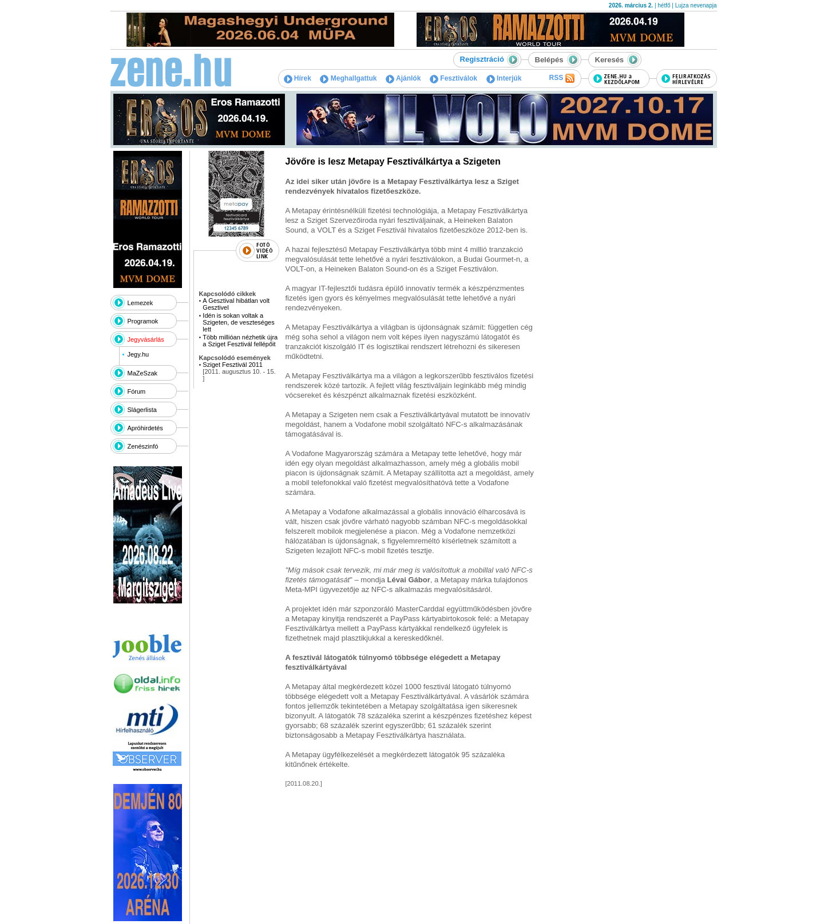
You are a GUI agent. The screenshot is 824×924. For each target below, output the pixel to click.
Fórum (137, 391)
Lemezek (140, 302)
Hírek (297, 78)
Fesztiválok (453, 78)
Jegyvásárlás (146, 339)
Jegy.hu (138, 354)
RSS (561, 78)
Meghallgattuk (348, 78)
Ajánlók (403, 78)
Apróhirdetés (145, 428)
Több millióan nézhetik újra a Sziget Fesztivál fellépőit (240, 340)
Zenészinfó (143, 446)
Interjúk (504, 78)
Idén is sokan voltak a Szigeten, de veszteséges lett (238, 322)
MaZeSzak (143, 373)
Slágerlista (142, 409)
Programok (143, 321)
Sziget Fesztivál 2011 (233, 364)
